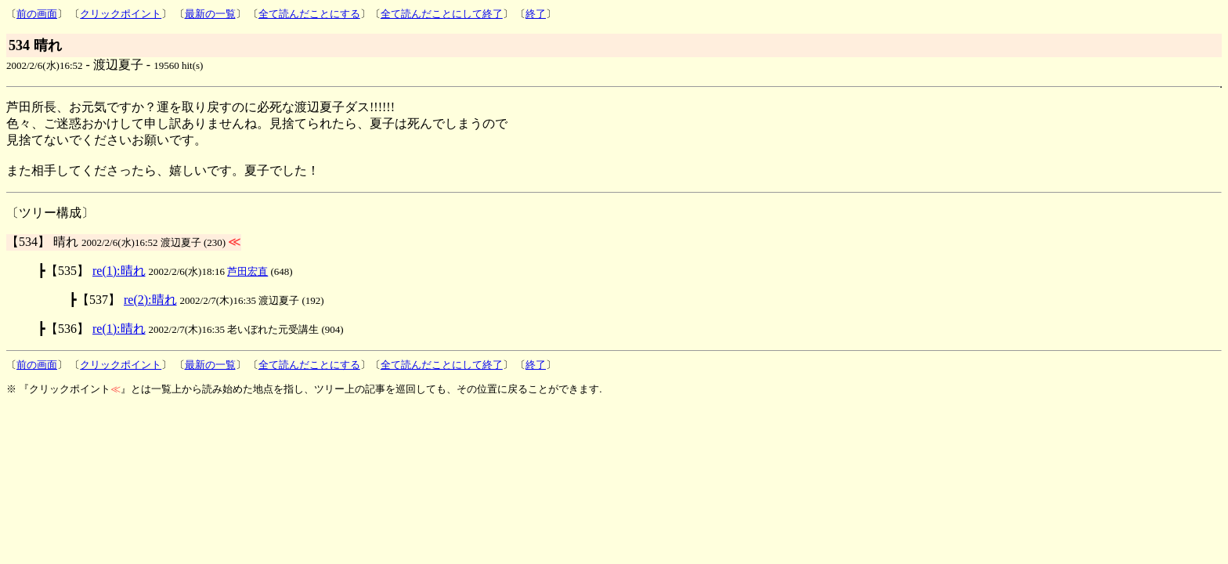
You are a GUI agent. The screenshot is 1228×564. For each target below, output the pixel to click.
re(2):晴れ (150, 299)
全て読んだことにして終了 (442, 14)
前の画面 (36, 14)
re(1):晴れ (119, 270)
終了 (536, 14)
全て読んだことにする (309, 14)
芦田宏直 (247, 271)
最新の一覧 (210, 14)
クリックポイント (120, 14)
